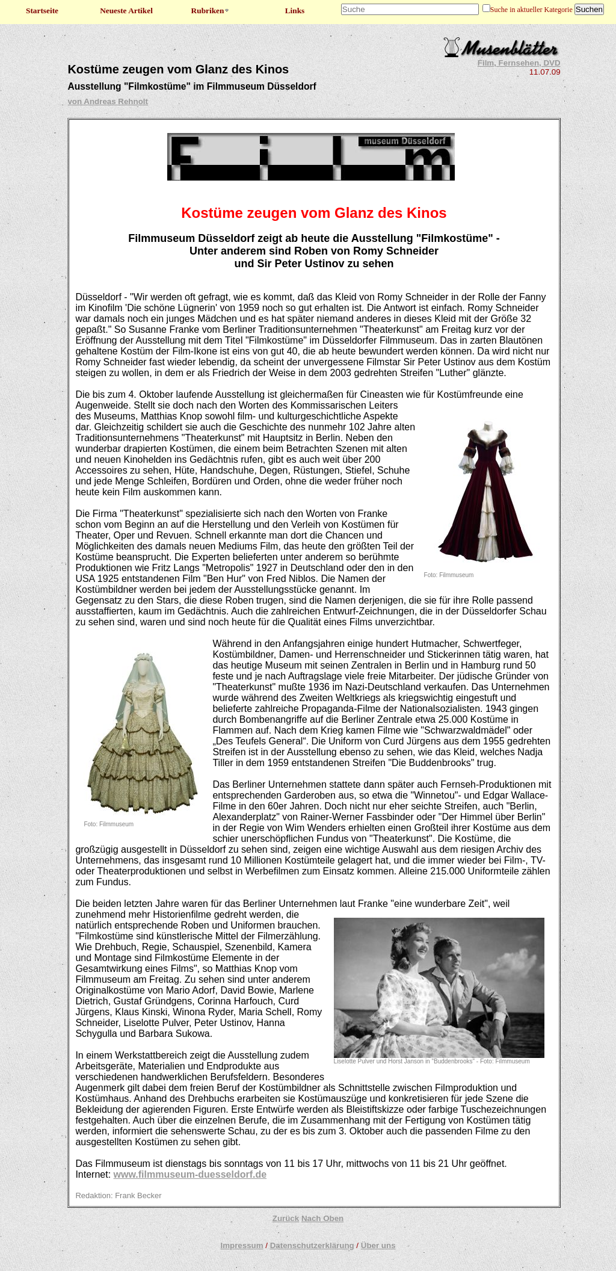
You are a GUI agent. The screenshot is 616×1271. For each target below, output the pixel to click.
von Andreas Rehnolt (107, 101)
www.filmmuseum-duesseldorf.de (190, 1174)
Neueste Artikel (126, 10)
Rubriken (210, 10)
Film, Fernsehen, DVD (519, 62)
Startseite (42, 10)
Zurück (286, 1218)
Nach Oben (322, 1218)
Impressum (241, 1245)
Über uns (378, 1245)
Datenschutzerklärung (312, 1245)
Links (295, 10)
